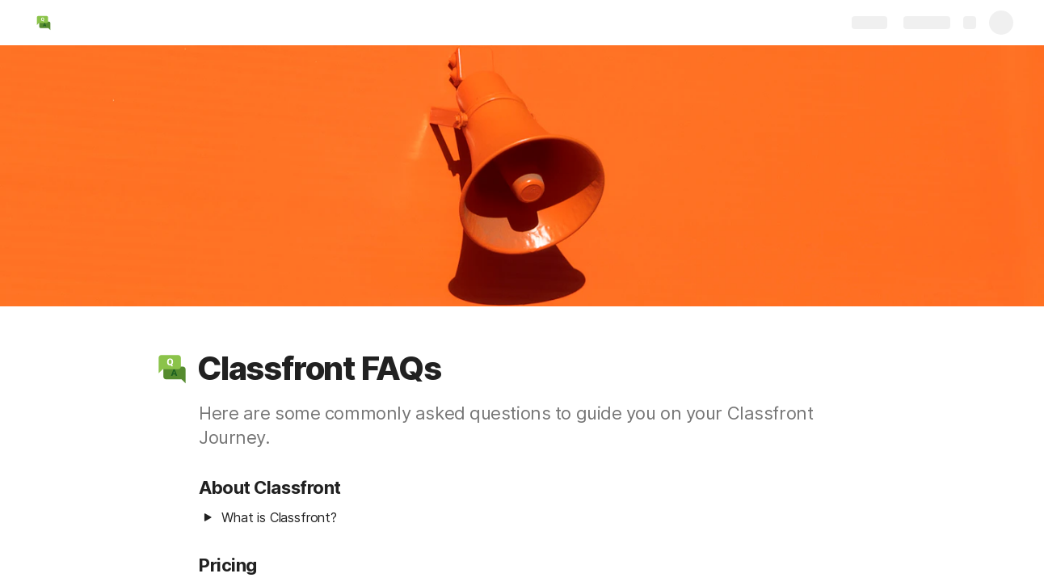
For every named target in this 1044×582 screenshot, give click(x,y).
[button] (172, 368)
